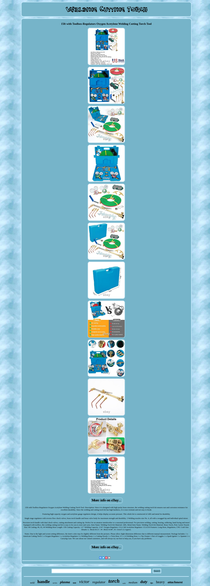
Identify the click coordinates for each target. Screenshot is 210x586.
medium (133, 582)
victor (84, 581)
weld (32, 582)
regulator (99, 582)
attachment (175, 582)
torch (114, 581)
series (55, 583)
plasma (65, 582)
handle (43, 581)
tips (151, 583)
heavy (160, 582)
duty (143, 582)
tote (74, 583)
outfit (124, 583)
